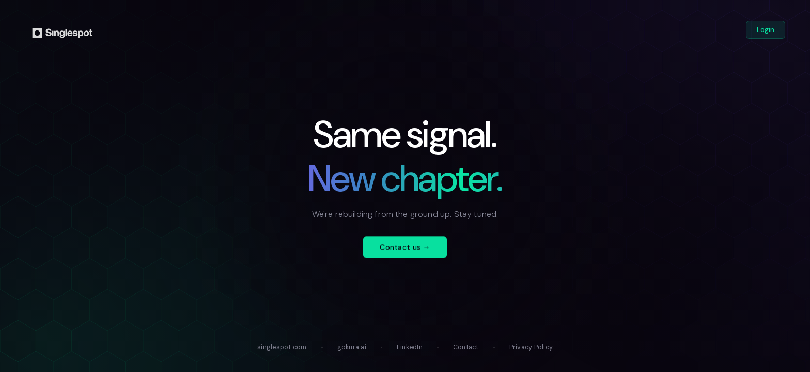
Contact (466, 347)
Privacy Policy (531, 347)
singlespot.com (282, 347)
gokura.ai (351, 347)
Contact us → (405, 254)
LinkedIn (410, 347)
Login (765, 29)
